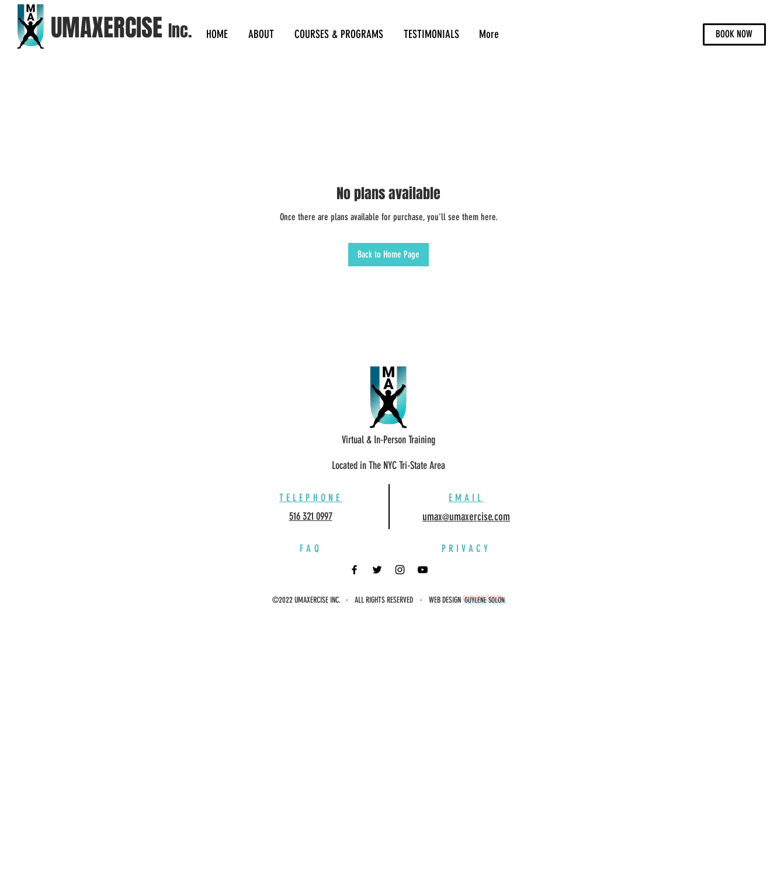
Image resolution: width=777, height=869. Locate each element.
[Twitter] (377, 570)
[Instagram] (400, 570)
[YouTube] (423, 570)
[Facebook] (354, 570)
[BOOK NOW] (734, 34)
